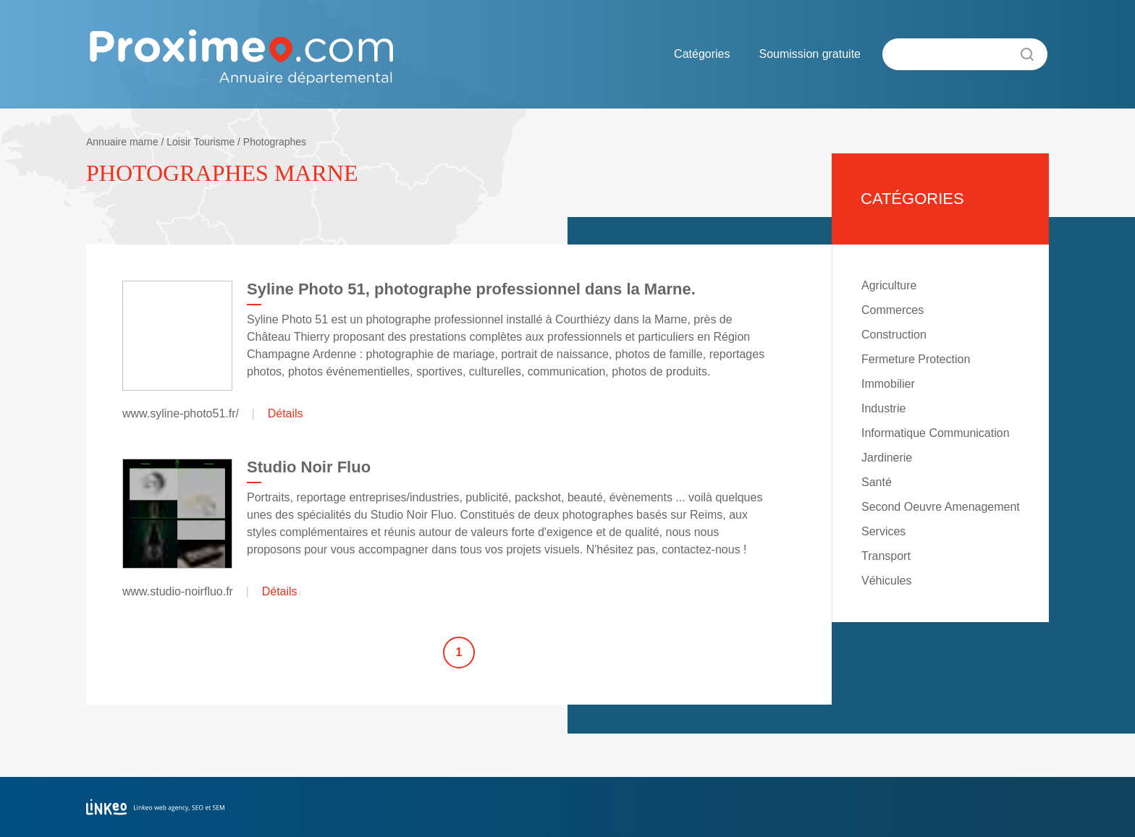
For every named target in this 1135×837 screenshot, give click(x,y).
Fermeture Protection (915, 359)
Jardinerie (886, 457)
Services (883, 531)
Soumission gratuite (810, 54)
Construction (894, 334)
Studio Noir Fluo (309, 467)
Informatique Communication (935, 433)
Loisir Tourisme (200, 142)
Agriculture (888, 285)
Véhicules (886, 580)
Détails (285, 413)
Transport (886, 556)
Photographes (274, 142)
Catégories (702, 54)
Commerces (892, 310)
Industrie (883, 408)
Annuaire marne (122, 142)
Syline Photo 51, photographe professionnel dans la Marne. (471, 289)
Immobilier (888, 384)
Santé (876, 482)
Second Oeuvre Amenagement (940, 507)
